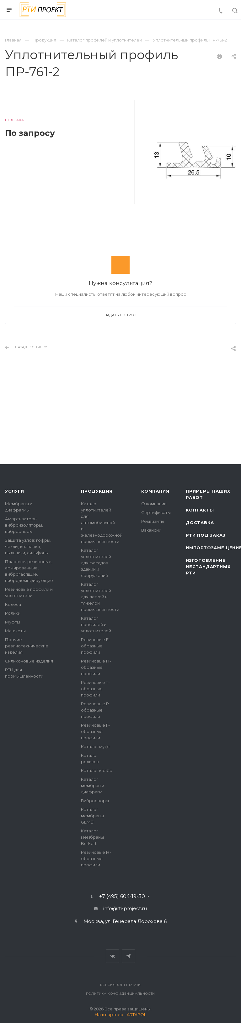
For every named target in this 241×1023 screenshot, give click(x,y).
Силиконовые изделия (29, 660)
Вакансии (151, 530)
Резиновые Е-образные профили (95, 646)
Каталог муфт (95, 746)
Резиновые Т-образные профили (95, 688)
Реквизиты (152, 521)
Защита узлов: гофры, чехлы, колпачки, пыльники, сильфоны (28, 546)
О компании (154, 503)
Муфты (12, 621)
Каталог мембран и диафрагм (92, 785)
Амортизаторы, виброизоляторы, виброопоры (24, 525)
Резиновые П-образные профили (96, 667)
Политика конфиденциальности (120, 994)
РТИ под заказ (205, 535)
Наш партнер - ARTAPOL (120, 1014)
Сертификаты (156, 512)
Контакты (200, 509)
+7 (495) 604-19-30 (122, 896)
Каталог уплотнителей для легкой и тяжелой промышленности (100, 597)
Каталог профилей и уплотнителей (96, 624)
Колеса (13, 604)
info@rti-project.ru (125, 908)
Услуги (14, 491)
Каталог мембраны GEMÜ (92, 816)
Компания (155, 491)
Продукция (97, 491)
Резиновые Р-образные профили (95, 710)
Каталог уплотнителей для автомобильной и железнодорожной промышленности (101, 522)
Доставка (200, 522)
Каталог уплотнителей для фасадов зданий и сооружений (96, 563)
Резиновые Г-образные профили (95, 731)
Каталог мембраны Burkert (92, 837)
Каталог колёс (96, 770)
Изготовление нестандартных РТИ (208, 566)
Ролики (12, 613)
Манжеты (15, 630)
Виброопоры (95, 800)
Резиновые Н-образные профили (96, 858)
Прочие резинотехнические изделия (26, 646)
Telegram (128, 956)
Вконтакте (112, 956)
